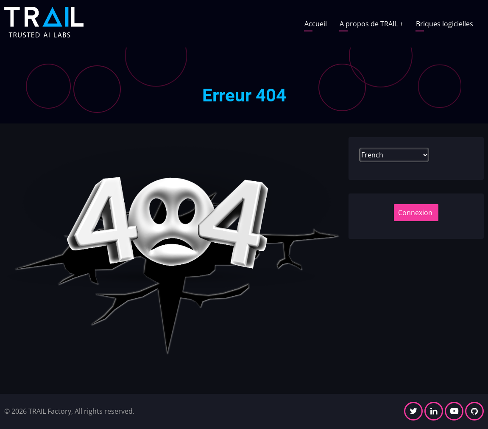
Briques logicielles (444, 23)
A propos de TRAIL (371, 23)
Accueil (315, 23)
